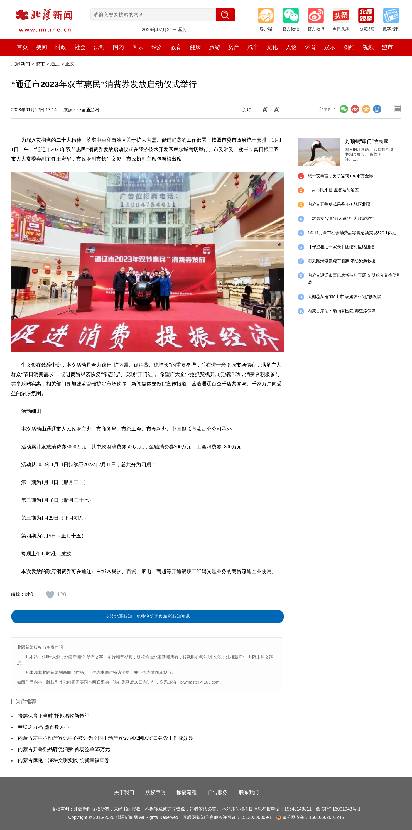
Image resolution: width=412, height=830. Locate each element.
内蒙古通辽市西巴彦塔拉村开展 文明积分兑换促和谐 (354, 279)
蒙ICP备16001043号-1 (338, 809)
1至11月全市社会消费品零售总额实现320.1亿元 (352, 232)
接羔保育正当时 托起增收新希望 (53, 716)
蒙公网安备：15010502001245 (313, 817)
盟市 (387, 47)
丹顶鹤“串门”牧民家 (367, 141)
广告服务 (218, 792)
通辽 (55, 64)
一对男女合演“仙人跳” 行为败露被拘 (341, 218)
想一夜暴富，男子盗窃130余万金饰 (340, 175)
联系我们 (249, 792)
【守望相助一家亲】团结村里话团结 (341, 246)
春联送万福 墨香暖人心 (43, 727)
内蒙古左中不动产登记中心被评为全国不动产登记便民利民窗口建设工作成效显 (105, 738)
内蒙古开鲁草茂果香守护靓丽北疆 (339, 204)
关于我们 (124, 792)
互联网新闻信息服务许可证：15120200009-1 (227, 817)
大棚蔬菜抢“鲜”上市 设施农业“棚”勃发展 (344, 296)
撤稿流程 (186, 792)
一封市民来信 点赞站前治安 (333, 190)
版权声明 (155, 792)
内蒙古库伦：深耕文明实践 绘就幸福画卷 (63, 760)
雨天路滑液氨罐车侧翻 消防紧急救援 (342, 261)
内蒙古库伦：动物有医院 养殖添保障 (342, 310)
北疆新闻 (20, 64)
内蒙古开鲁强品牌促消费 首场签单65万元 (64, 749)
